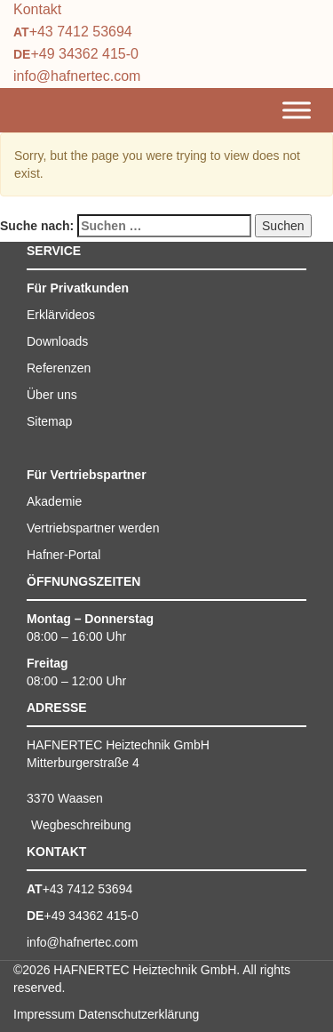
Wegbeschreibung (81, 825)
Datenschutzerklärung (138, 1014)
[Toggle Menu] (296, 110)
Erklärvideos (61, 315)
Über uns (52, 395)
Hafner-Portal (63, 555)
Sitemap (49, 421)
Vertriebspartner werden (93, 528)
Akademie (54, 501)
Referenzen (59, 368)
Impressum (44, 1014)
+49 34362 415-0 (84, 53)
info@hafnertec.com (76, 76)
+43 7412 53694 (80, 31)
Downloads (57, 341)
